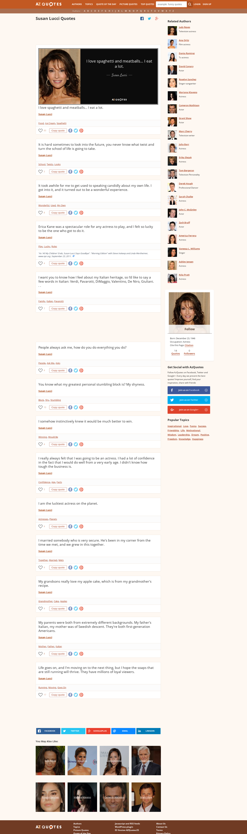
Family (41, 301)
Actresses (43, 519)
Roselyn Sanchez (187, 79)
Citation (189, 345)
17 (45, 694)
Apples (63, 601)
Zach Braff (184, 222)
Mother (42, 646)
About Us (161, 823)
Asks (58, 363)
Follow (190, 329)
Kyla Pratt (184, 274)
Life (183, 430)
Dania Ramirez (187, 53)
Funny (193, 426)
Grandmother (45, 601)
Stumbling (55, 400)
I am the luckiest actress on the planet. (68, 503)
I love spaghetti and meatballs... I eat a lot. (70, 107)
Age (53, 482)
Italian (49, 301)
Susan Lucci (45, 114)
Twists (50, 164)
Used (53, 205)
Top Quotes (147, 4)
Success (202, 426)
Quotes (175, 353)
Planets (53, 519)
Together (43, 560)
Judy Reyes (184, 27)
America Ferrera (187, 235)
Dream (195, 434)
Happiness (197, 439)
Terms (159, 830)
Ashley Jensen (186, 261)
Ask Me (50, 363)
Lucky (47, 246)
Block (41, 400)
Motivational (193, 430)
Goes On (61, 687)
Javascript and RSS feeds (127, 823)
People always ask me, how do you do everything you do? (82, 347)
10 (45, 407)
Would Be (53, 436)
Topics (89, 4)
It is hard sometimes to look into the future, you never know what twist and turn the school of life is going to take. (96, 146)
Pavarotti (59, 301)
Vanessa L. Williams (189, 248)
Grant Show (185, 118)
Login (197, 4)
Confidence (44, 482)
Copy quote (58, 130)
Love (185, 426)
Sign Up (207, 4)
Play (40, 246)
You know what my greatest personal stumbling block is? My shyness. (91, 384)
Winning (42, 436)
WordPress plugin (124, 826)
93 (45, 130)
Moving (52, 687)
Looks (57, 164)
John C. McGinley (188, 209)
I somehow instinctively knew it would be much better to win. (85, 421)
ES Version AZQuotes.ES (127, 830)
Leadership (184, 434)
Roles (54, 246)
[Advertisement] (98, 33)
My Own (61, 205)
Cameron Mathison (189, 105)
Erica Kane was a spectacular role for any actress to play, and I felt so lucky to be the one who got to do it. (95, 229)
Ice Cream (50, 123)
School (41, 164)
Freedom (172, 439)
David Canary (186, 66)
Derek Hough (186, 183)
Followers (189, 353)
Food (41, 123)
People (41, 363)
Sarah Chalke (186, 196)
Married (53, 560)
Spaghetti (61, 123)
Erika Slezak (185, 157)
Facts (59, 482)
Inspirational (174, 426)
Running (42, 687)
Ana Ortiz (184, 40)
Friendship (173, 430)
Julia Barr (184, 144)
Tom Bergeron (186, 170)
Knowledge (184, 439)
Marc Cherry (185, 131)
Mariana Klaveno (188, 92)
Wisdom (172, 434)
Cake (56, 601)
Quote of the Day (106, 4)
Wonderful (43, 205)
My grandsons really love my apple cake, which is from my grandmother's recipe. (94, 583)
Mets (61, 560)
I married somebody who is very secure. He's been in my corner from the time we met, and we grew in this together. (94, 542)
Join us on (188, 390)
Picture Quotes (128, 4)
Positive (205, 434)
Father (51, 646)
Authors (77, 4)
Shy (47, 400)
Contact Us (161, 826)
